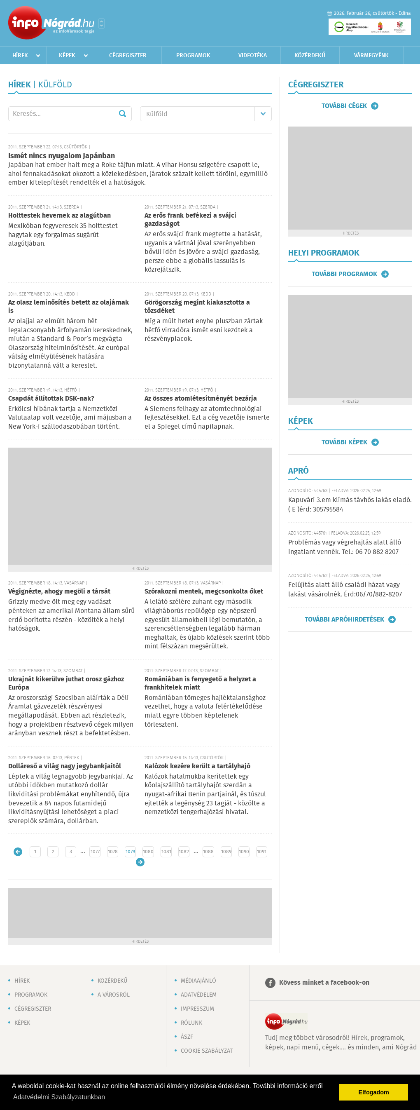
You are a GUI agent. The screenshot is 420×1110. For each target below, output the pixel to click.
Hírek (20, 55)
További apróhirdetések (344, 619)
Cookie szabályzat (207, 1051)
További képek (344, 442)
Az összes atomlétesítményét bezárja (201, 399)
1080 (148, 852)
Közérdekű (309, 55)
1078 (113, 852)
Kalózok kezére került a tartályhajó (197, 766)
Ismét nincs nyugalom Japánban (61, 156)
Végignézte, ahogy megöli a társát (59, 592)
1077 (95, 852)
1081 (166, 852)
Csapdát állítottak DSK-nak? (51, 399)
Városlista (101, 23)
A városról (114, 995)
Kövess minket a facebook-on (324, 983)
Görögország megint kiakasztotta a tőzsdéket (197, 307)
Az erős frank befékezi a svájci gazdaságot (190, 220)
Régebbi (140, 862)
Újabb (18, 852)
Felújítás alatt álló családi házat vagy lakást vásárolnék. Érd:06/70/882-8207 (345, 589)
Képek (67, 55)
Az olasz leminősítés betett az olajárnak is (68, 307)
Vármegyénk (371, 55)
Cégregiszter (128, 55)
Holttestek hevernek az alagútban (59, 216)
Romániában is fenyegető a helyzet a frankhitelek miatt (200, 683)
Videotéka (252, 55)
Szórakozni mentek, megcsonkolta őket (204, 592)
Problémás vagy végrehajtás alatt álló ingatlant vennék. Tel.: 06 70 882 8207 (344, 547)
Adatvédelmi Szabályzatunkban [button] (59, 1097)
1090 (244, 852)
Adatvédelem (199, 995)
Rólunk (191, 1023)
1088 (208, 852)
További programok (344, 274)
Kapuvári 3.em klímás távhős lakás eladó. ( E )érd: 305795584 (350, 504)
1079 (130, 852)
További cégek (344, 106)
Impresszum (197, 1009)
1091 (261, 852)
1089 (226, 852)
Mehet (122, 113)
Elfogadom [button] (374, 1092)
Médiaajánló (198, 981)
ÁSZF (187, 1037)
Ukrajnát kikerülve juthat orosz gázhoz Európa (66, 683)
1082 (184, 852)
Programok (193, 55)
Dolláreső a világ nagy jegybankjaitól (64, 766)
